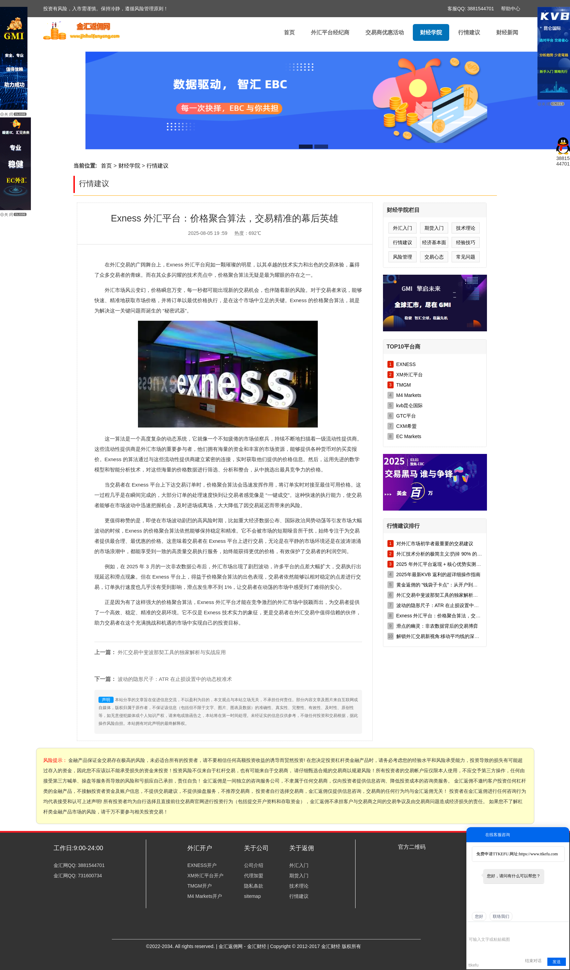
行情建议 (469, 32)
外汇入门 (402, 228)
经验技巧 (465, 242)
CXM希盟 (406, 426)
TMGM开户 (199, 886)
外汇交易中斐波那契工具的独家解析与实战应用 (172, 652)
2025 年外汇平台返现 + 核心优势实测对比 (441, 564)
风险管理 (402, 257)
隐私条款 (253, 886)
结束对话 (533, 960)
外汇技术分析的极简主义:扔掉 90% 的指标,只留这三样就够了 (461, 554)
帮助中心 (510, 8)
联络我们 (501, 916)
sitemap (252, 896)
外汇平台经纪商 (330, 32)
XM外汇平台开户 (205, 875)
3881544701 (480, 8)
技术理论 (465, 228)
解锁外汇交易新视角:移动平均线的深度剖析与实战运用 (454, 636)
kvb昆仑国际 (409, 405)
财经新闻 (507, 32)
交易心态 (434, 257)
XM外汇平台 (409, 374)
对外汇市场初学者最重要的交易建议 (434, 543)
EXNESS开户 (202, 865)
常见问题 (465, 257)
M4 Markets (408, 395)
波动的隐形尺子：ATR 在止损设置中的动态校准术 (175, 679)
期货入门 (434, 228)
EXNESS (406, 364)
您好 (479, 916)
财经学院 (431, 32)
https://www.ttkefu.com (538, 854)
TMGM (403, 385)
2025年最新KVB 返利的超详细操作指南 (438, 574)
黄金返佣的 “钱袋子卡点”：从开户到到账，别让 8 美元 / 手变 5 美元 (468, 584)
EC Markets (408, 436)
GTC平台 (406, 416)
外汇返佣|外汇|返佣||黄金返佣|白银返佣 (88, 34)
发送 (556, 961)
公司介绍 (253, 865)
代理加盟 (253, 875)
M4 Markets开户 (204, 896)
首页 (289, 32)
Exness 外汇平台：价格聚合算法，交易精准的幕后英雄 (455, 615)
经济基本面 (434, 242)
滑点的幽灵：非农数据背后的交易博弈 (437, 626)
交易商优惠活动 (384, 32)
